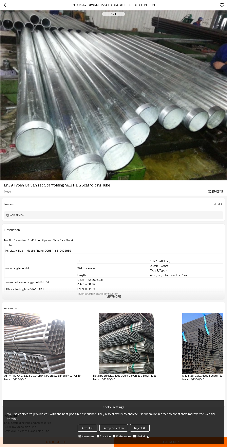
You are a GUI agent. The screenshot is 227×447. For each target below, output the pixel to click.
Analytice (104, 436)
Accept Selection (114, 428)
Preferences (122, 436)
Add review (17, 215)
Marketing (141, 436)
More (217, 204)
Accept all (87, 428)
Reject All (139, 428)
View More (114, 296)
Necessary (86, 436)
